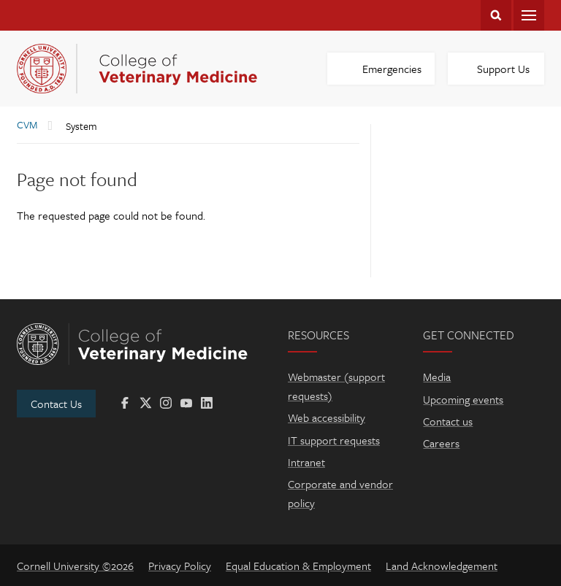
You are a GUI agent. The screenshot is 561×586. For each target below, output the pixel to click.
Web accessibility (326, 417)
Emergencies (391, 69)
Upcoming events (463, 399)
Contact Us (56, 404)
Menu (529, 15)
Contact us (448, 421)
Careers (441, 443)
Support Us (503, 69)
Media (437, 377)
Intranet (306, 462)
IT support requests (334, 440)
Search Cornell (496, 15)
